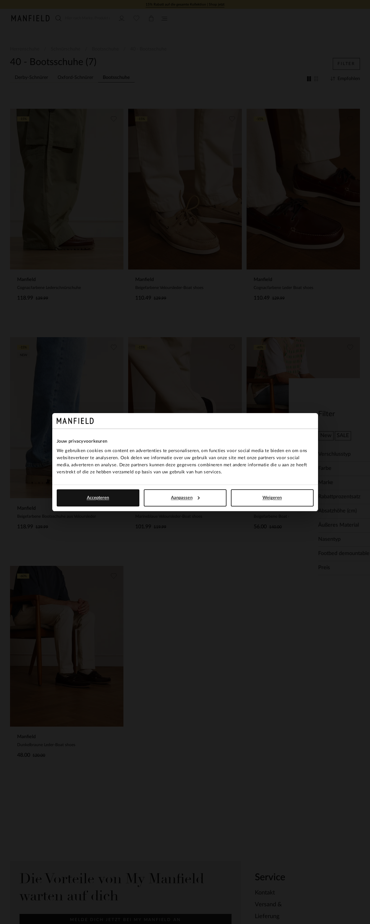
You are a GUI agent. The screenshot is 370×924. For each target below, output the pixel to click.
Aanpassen (185, 498)
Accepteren (98, 498)
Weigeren (272, 498)
